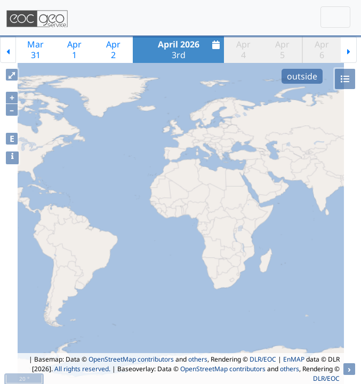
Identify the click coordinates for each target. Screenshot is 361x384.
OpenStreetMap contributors (131, 359)
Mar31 (35, 49)
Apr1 (74, 49)
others (197, 359)
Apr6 (322, 49)
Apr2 (113, 49)
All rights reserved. (82, 368)
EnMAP (293, 359)
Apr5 (282, 49)
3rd (190, 49)
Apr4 (243, 49)
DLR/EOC (263, 359)
